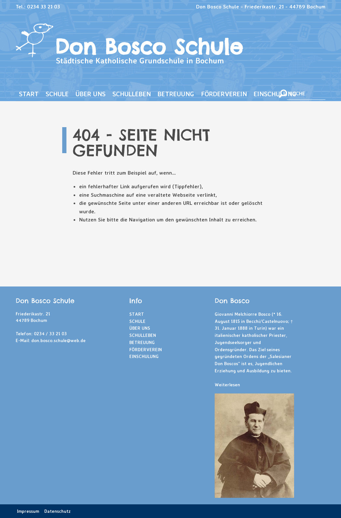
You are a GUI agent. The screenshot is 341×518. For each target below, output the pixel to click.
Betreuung (176, 94)
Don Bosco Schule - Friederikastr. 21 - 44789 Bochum (260, 6)
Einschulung (275, 94)
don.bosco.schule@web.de (58, 340)
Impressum (28, 511)
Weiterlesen (227, 384)
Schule (57, 94)
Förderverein (224, 94)
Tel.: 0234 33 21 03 (38, 6)
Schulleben (131, 94)
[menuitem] (29, 94)
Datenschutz (57, 511)
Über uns (91, 94)
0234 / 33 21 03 (50, 333)
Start (29, 94)
